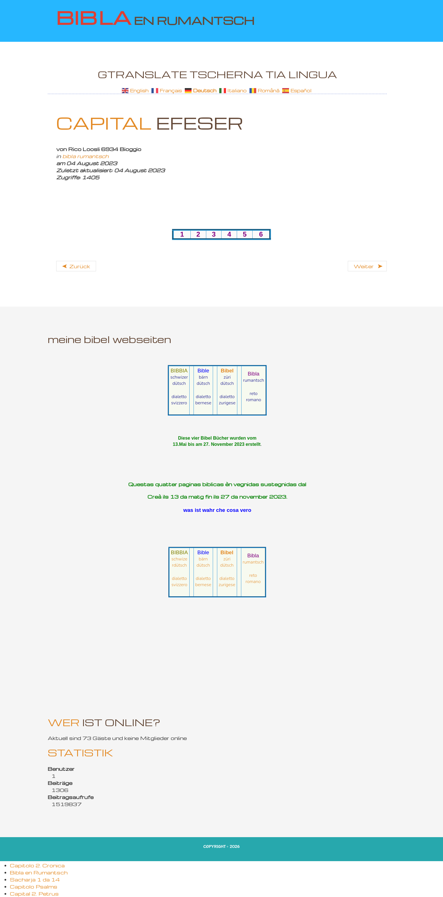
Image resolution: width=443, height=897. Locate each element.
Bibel (227, 371)
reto (254, 393)
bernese (203, 403)
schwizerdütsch (179, 380)
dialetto (203, 397)
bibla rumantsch (85, 156)
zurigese (227, 403)
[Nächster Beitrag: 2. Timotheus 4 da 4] (367, 266)
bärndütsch (203, 380)
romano (253, 400)
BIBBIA (179, 371)
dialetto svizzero (179, 400)
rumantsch (253, 380)
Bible (203, 371)
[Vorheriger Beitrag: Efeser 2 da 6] (76, 266)
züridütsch (227, 380)
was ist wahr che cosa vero (217, 510)
